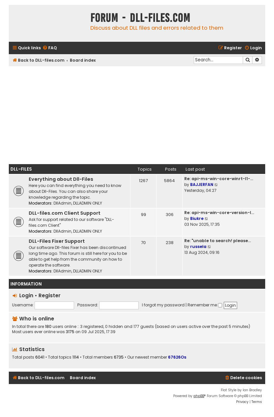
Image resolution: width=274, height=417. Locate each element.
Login (26, 295)
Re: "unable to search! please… (217, 240)
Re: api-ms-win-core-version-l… (219, 212)
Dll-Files (21, 169)
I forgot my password (163, 305)
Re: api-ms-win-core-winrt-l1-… (218, 178)
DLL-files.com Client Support (64, 213)
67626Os (177, 357)
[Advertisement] (137, 115)
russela (198, 246)
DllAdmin (62, 203)
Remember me (205, 305)
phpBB (198, 396)
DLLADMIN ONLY (87, 203)
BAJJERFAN (201, 184)
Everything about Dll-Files (61, 179)
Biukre (197, 218)
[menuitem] (49, 48)
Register (49, 295)
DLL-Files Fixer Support (57, 241)
